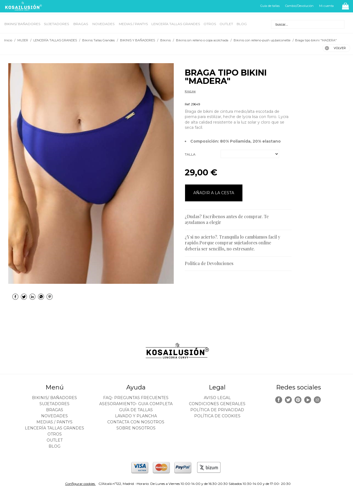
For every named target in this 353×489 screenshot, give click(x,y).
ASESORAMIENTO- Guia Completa (136, 403)
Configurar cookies (80, 484)
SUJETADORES (57, 24)
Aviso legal (217, 397)
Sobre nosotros (136, 428)
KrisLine (190, 91)
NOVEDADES (103, 24)
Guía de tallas (270, 6)
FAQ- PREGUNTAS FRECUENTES (136, 397)
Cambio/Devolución (299, 6)
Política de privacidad (217, 409)
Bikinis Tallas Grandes (200, 98)
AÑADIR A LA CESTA (213, 192)
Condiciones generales (217, 403)
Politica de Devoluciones (209, 263)
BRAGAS (81, 24)
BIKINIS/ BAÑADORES (22, 24)
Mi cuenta (326, 6)
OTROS (210, 24)
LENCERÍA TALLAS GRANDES (175, 24)
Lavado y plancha (136, 415)
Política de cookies (217, 415)
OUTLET (226, 24)
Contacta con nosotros (135, 421)
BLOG (242, 24)
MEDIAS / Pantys (133, 24)
